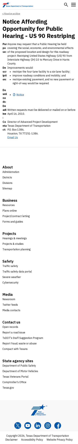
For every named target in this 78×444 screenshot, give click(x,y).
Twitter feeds (10, 304)
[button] (66, 4)
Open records (10, 327)
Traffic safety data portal (17, 271)
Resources (8, 205)
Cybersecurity (10, 282)
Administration (10, 171)
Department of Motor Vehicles (20, 371)
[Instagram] (47, 425)
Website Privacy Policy (60, 439)
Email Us (12, 137)
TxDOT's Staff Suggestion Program (22, 338)
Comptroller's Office (14, 382)
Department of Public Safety (19, 365)
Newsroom (8, 299)
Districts (7, 177)
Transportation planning (16, 249)
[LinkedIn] (37, 425)
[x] (17, 425)
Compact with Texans (15, 349)
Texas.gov (8, 387)
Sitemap (7, 188)
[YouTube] (27, 425)
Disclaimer (11, 439)
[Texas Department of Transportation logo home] (18, 4)
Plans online (9, 210)
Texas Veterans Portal (15, 376)
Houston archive (12, 13)
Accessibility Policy (32, 439)
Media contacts (11, 310)
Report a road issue (13, 332)
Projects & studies (13, 243)
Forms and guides (12, 221)
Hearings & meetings (14, 238)
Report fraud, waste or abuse (19, 343)
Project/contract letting (16, 216)
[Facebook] (57, 425)
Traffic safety (10, 266)
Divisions (7, 183)
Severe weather (11, 277)
